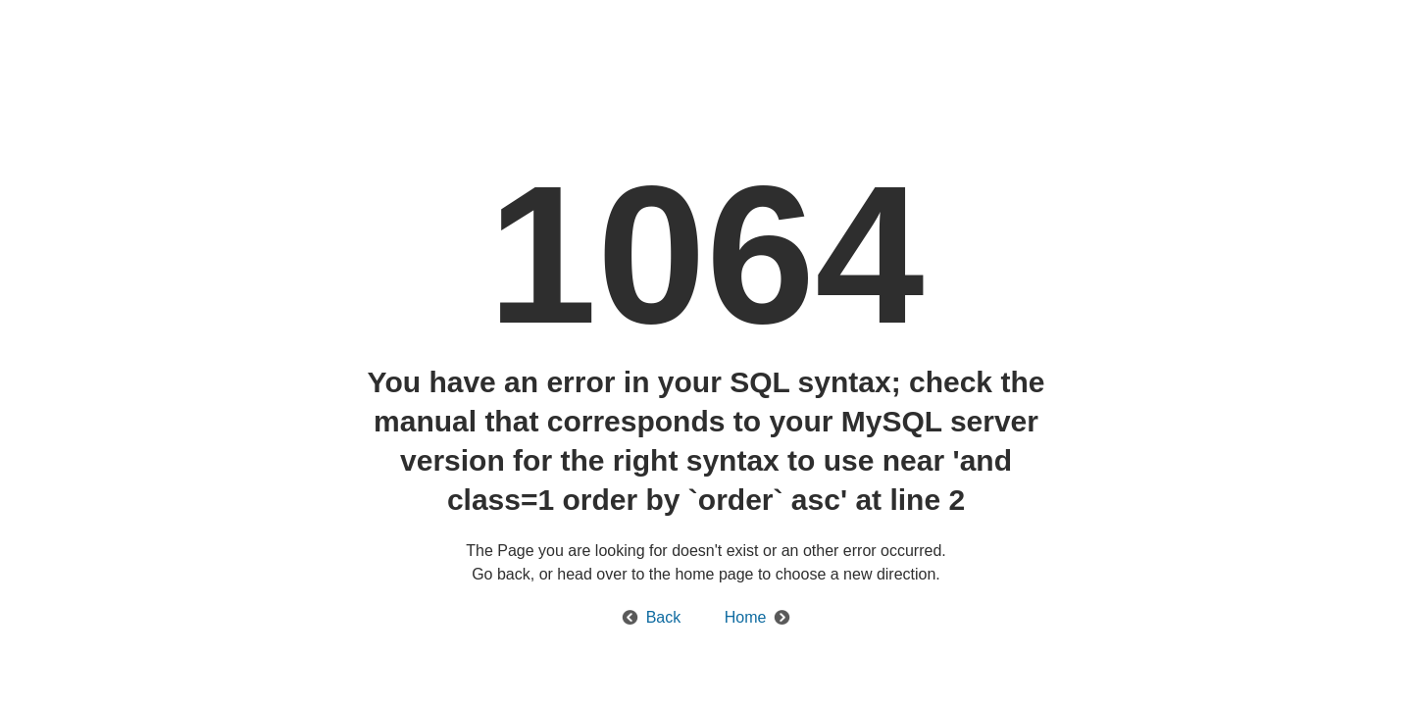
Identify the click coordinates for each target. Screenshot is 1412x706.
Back (663, 617)
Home (746, 617)
